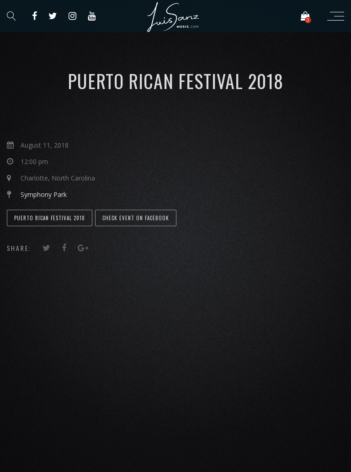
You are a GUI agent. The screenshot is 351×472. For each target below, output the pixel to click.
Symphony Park (44, 194)
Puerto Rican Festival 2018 (49, 218)
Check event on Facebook (135, 218)
